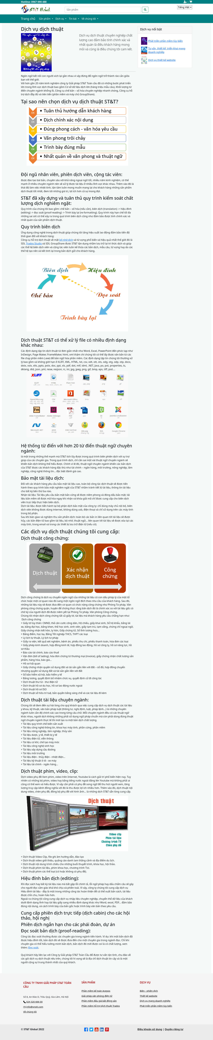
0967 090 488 (39, 2)
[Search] (103, 10)
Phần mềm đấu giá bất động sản (99, 1000)
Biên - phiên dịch (149, 990)
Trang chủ (28, 19)
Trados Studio (34, 243)
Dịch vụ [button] (60, 18)
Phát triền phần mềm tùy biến (165, 41)
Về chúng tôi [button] (89, 18)
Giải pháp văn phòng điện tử (97, 995)
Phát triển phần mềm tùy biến (156, 1005)
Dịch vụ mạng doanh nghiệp (155, 1000)
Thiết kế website (148, 995)
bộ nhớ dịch (66, 240)
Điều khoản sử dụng (150, 1029)
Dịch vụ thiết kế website (162, 60)
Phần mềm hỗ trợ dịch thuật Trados (101, 1005)
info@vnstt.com (34, 1006)
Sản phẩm (45, 18)
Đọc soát (33, 947)
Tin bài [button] (73, 18)
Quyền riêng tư (174, 1029)
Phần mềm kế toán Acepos (96, 990)
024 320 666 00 (34, 1001)
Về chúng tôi (30, 1011)
